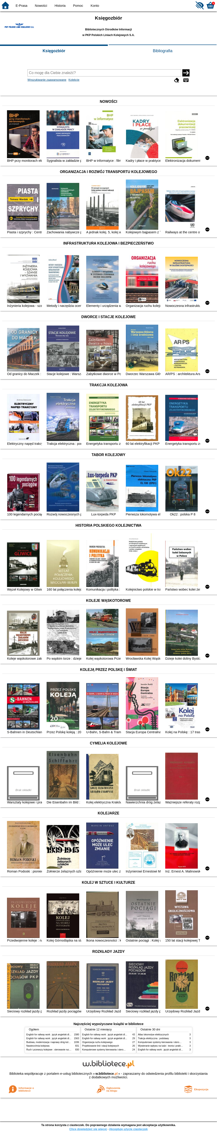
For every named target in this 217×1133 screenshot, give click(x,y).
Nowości (41, 5)
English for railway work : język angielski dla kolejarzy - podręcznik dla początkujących (69, 1034)
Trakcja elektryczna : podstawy (153, 1038)
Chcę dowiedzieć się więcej (88, 1129)
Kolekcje (73, 79)
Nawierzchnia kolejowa (38, 1046)
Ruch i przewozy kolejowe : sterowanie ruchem (50, 1049)
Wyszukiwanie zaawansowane (46, 79)
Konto (95, 5)
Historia (60, 5)
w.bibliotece (106, 1073)
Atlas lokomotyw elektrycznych (153, 1034)
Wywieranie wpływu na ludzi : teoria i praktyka (161, 1046)
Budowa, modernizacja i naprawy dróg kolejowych (51, 1042)
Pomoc (78, 5)
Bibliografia (162, 51)
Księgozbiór (54, 51)
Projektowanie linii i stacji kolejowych (100, 1046)
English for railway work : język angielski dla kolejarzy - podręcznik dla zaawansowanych (70, 1038)
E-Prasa (21, 5)
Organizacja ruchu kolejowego (97, 1042)
